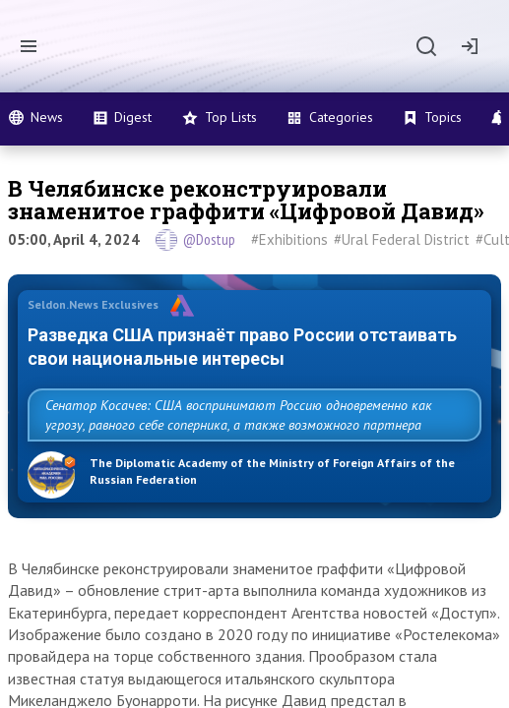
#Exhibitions (289, 239)
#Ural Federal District (402, 239)
